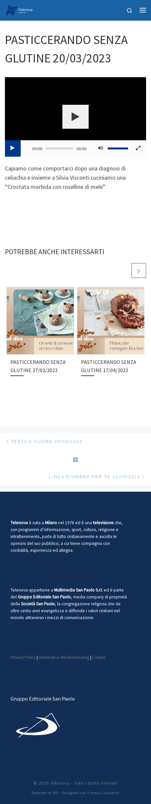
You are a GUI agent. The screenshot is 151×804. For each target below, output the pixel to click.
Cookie (99, 657)
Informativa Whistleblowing (64, 657)
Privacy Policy (23, 657)
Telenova (60, 783)
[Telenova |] (19, 9)
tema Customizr (105, 793)
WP (55, 793)
